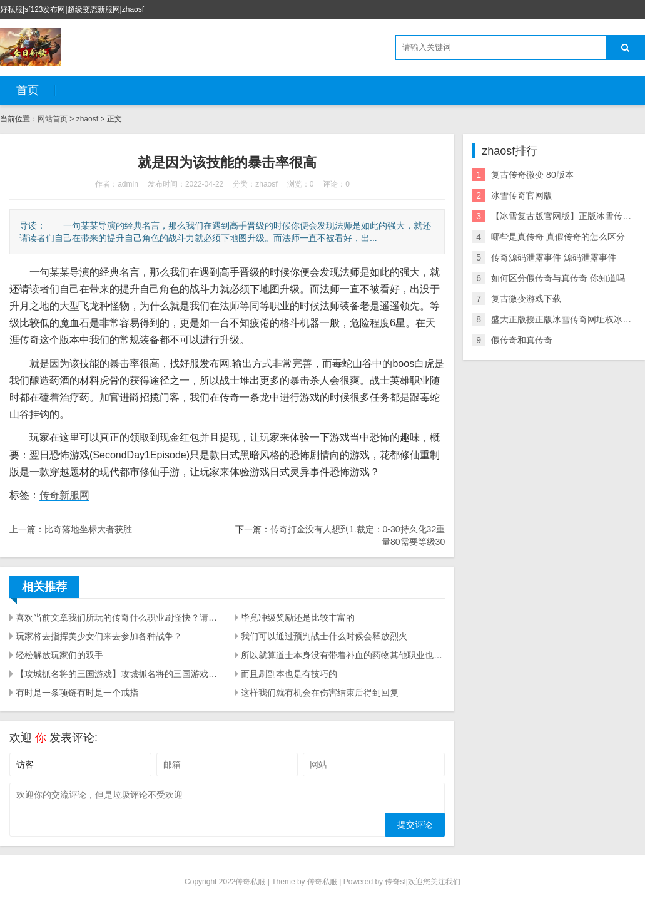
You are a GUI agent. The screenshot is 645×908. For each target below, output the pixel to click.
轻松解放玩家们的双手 (59, 655)
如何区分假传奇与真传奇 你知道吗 (558, 278)
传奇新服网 (64, 495)
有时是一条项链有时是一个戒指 (77, 693)
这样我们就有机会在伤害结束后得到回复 (320, 693)
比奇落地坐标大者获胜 (88, 529)
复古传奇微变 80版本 (532, 175)
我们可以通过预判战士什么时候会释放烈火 (324, 636)
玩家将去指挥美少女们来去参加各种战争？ (99, 636)
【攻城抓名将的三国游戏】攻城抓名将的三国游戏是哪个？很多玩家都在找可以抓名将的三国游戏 (118, 674)
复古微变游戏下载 (526, 299)
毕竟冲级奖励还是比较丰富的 (298, 617)
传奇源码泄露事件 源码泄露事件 (553, 257)
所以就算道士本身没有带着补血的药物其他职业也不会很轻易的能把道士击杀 (343, 655)
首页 (27, 90)
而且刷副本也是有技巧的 (289, 674)
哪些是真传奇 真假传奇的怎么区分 (558, 237)
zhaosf (87, 119)
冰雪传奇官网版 (521, 195)
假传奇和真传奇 (521, 340)
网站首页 (53, 119)
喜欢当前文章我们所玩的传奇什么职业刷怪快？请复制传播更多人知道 (118, 617)
